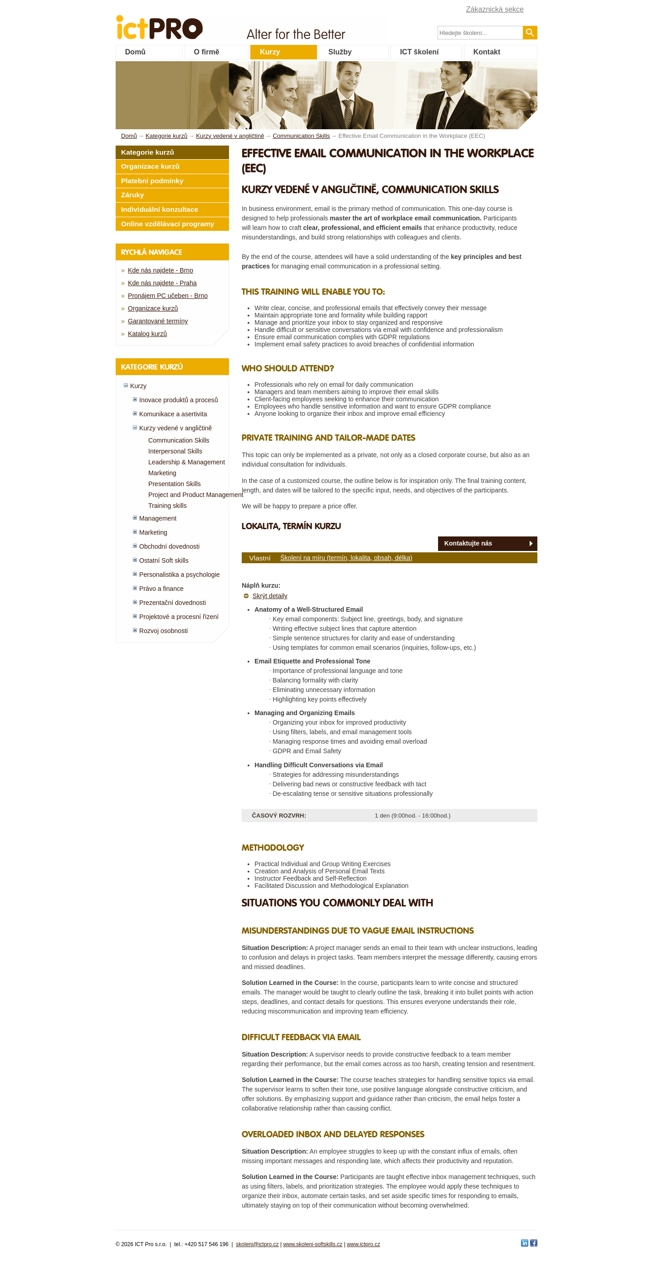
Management (157, 518)
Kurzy (270, 52)
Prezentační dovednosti (172, 602)
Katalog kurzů (147, 333)
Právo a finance (161, 588)
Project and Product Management (196, 494)
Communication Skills (179, 440)
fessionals (190, 22)
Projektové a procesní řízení (179, 616)
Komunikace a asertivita (173, 414)
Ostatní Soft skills (164, 560)
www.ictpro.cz (363, 1244)
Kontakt (487, 52)
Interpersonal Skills (175, 451)
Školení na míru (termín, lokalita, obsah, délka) (346, 557)
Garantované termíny (158, 321)
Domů (135, 52)
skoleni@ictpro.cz (257, 1244)
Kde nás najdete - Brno (160, 270)
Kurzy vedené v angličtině (175, 428)
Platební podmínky (152, 181)
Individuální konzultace (159, 209)
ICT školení (419, 52)
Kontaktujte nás (468, 543)
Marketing (162, 473)
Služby (340, 52)
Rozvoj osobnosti (163, 630)
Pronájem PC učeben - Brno (168, 295)
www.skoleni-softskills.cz (312, 1244)
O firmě (206, 52)
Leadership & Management (186, 462)
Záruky (132, 195)
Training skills (167, 505)
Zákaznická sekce (495, 9)
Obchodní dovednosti (169, 546)
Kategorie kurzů (147, 152)
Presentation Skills (174, 483)
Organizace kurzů (150, 166)
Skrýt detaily (270, 595)
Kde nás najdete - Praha (162, 283)
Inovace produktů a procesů (178, 400)
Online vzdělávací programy (167, 224)
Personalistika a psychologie (179, 574)
